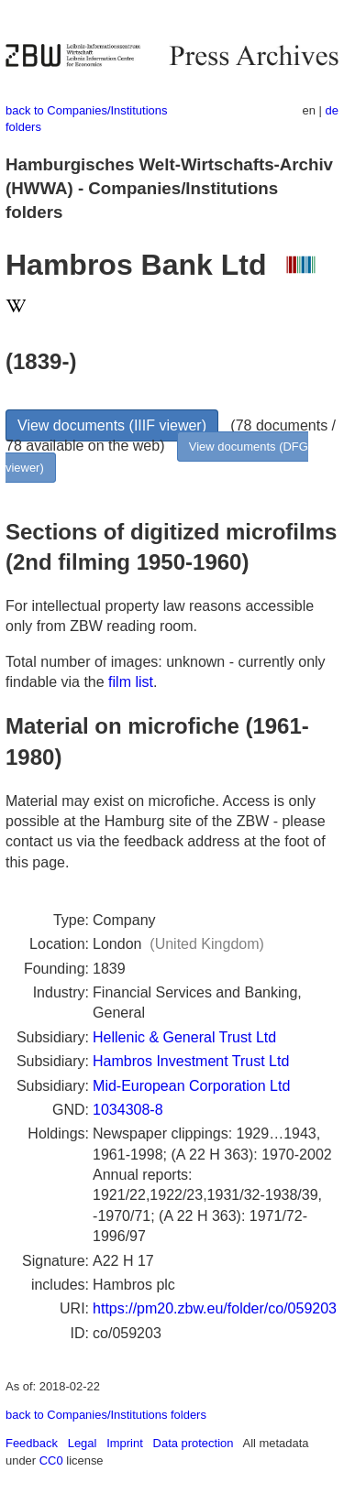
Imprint (124, 1443)
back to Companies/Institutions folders (106, 1415)
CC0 (51, 1460)
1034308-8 (128, 1109)
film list (130, 682)
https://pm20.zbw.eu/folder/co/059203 (215, 1308)
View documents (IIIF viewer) (111, 425)
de (332, 110)
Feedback (32, 1443)
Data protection (193, 1443)
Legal (82, 1443)
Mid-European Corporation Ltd (191, 1086)
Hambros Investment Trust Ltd (191, 1061)
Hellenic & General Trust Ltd (184, 1037)
